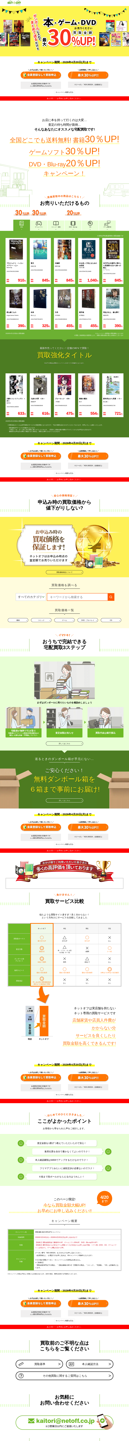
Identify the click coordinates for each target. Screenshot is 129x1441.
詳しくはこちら (64, 743)
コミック (41, 620)
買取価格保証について (64, 572)
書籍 (18, 620)
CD (111, 620)
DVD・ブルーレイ (88, 620)
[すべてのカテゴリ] (31, 597)
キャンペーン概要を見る (64, 92)
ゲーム (64, 620)
